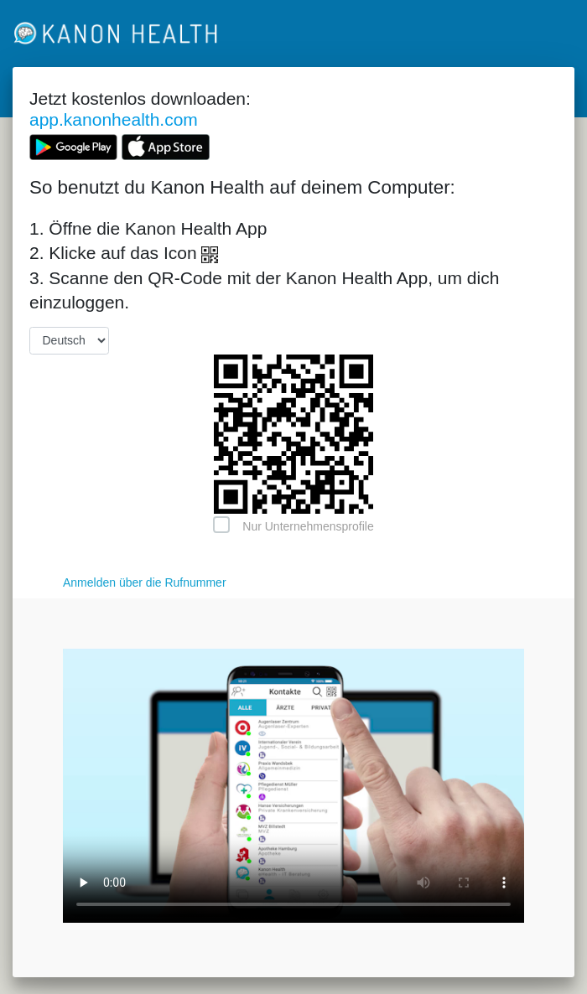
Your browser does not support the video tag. (293, 786)
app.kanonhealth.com (113, 119)
